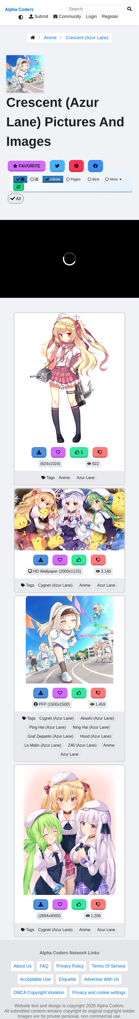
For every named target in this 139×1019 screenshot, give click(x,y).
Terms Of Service (109, 966)
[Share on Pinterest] (76, 166)
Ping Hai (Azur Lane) (47, 727)
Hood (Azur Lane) (95, 736)
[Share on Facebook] (95, 166)
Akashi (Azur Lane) (97, 718)
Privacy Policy (70, 966)
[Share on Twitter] (57, 166)
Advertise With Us (101, 979)
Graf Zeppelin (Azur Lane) (51, 736)
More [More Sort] (113, 179)
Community (67, 16)
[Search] (129, 9)
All (15, 198)
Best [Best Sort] (93, 179)
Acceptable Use (35, 979)
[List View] (34, 179)
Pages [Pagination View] (73, 179)
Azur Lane (86, 478)
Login (91, 16)
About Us (23, 966)
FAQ (44, 966)
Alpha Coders (19, 9)
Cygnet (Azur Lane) (55, 585)
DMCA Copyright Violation (39, 992)
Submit (38, 16)
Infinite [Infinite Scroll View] (53, 179)
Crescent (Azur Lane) (87, 37)
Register (110, 16)
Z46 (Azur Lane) (82, 745)
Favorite (26, 166)
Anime (50, 37)
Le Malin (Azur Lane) (42, 745)
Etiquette (67, 979)
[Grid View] (20, 179)
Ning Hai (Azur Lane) (91, 727)
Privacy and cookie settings (99, 992)
